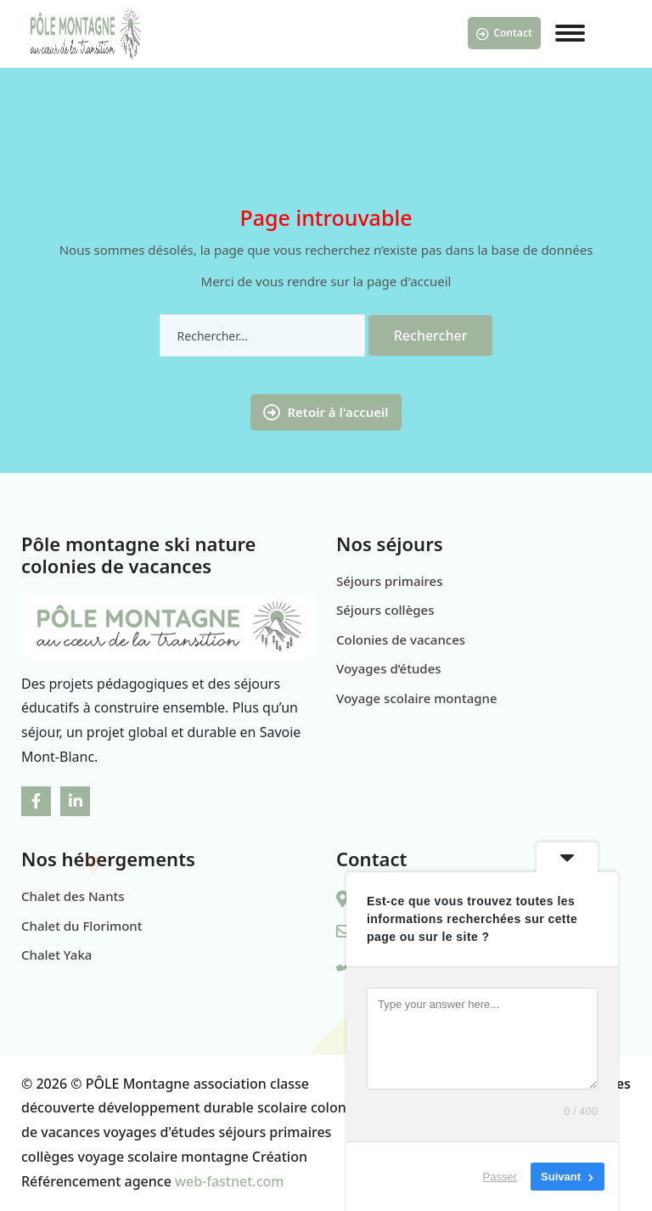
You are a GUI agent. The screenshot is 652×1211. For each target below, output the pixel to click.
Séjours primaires (389, 580)
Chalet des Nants (73, 895)
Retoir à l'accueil (325, 412)
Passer (500, 1176)
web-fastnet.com (229, 1181)
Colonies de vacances (400, 639)
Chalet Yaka (56, 954)
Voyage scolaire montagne (416, 698)
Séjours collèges (385, 609)
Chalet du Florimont (81, 925)
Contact (504, 33)
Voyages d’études (388, 668)
